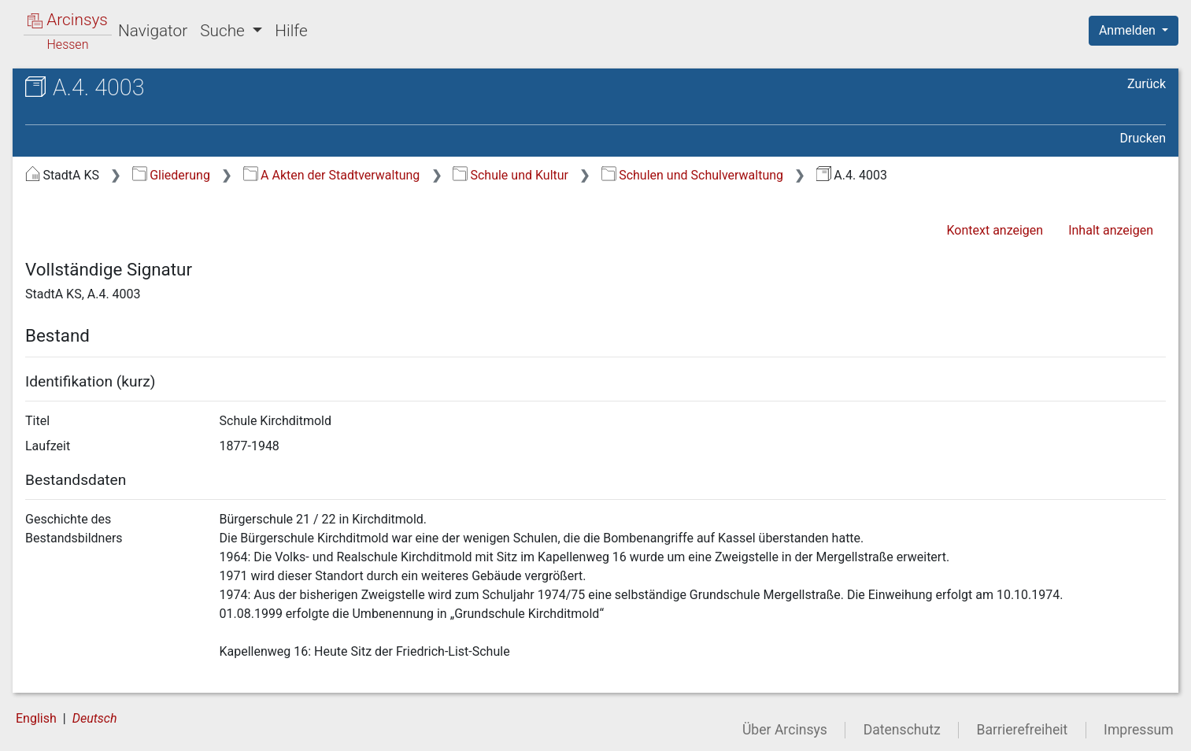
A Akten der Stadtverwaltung (331, 175)
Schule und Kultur (510, 175)
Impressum (1139, 730)
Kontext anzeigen (994, 230)
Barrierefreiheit (1022, 730)
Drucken (1143, 138)
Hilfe (291, 30)
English (36, 718)
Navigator (152, 30)
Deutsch (94, 718)
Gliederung (171, 175)
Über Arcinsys (784, 730)
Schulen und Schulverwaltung (692, 175)
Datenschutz (902, 730)
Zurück (1146, 83)
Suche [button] (224, 30)
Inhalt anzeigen (1110, 230)
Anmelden (1129, 30)
